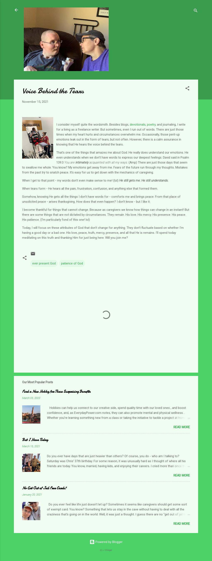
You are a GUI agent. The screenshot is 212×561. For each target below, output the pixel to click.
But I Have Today (35, 439)
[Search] (195, 11)
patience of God (72, 263)
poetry (151, 124)
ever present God (44, 263)
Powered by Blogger (106, 542)
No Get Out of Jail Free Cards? (44, 488)
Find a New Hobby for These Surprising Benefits (56, 391)
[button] (187, 89)
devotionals (138, 124)
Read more (181, 427)
